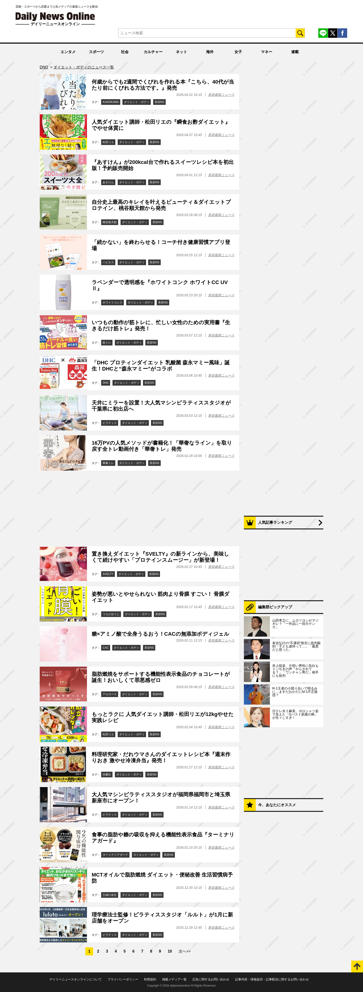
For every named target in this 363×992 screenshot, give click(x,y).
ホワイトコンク (112, 302)
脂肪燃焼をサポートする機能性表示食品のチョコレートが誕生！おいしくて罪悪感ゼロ (161, 677)
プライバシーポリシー (123, 979)
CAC (105, 647)
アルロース (110, 694)
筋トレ (107, 342)
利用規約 (150, 979)
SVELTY (108, 574)
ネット (181, 52)
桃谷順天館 (110, 222)
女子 (238, 52)
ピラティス (110, 423)
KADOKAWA (111, 102)
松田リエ (108, 142)
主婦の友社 (110, 895)
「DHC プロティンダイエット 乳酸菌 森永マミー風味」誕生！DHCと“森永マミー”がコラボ (161, 366)
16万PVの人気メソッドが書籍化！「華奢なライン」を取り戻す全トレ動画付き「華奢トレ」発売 (162, 446)
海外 (210, 52)
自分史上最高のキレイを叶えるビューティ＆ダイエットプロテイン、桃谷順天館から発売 (161, 205)
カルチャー (153, 52)
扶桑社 (107, 774)
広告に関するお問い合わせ (210, 979)
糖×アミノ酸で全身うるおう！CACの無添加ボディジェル (160, 634)
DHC (106, 382)
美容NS (159, 102)
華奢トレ (108, 463)
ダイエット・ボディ (136, 102)
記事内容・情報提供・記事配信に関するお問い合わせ (272, 979)
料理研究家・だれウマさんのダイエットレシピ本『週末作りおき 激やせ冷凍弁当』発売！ (161, 757)
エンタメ (68, 52)
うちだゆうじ (111, 614)
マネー (266, 52)
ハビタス (108, 262)
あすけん (108, 182)
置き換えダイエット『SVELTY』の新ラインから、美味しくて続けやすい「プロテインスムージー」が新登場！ (160, 557)
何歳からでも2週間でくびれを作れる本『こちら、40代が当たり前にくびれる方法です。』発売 (163, 85)
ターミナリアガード (115, 854)
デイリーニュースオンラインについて (75, 979)
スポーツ (96, 52)
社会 (125, 52)
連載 (295, 52)
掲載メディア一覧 (174, 979)
